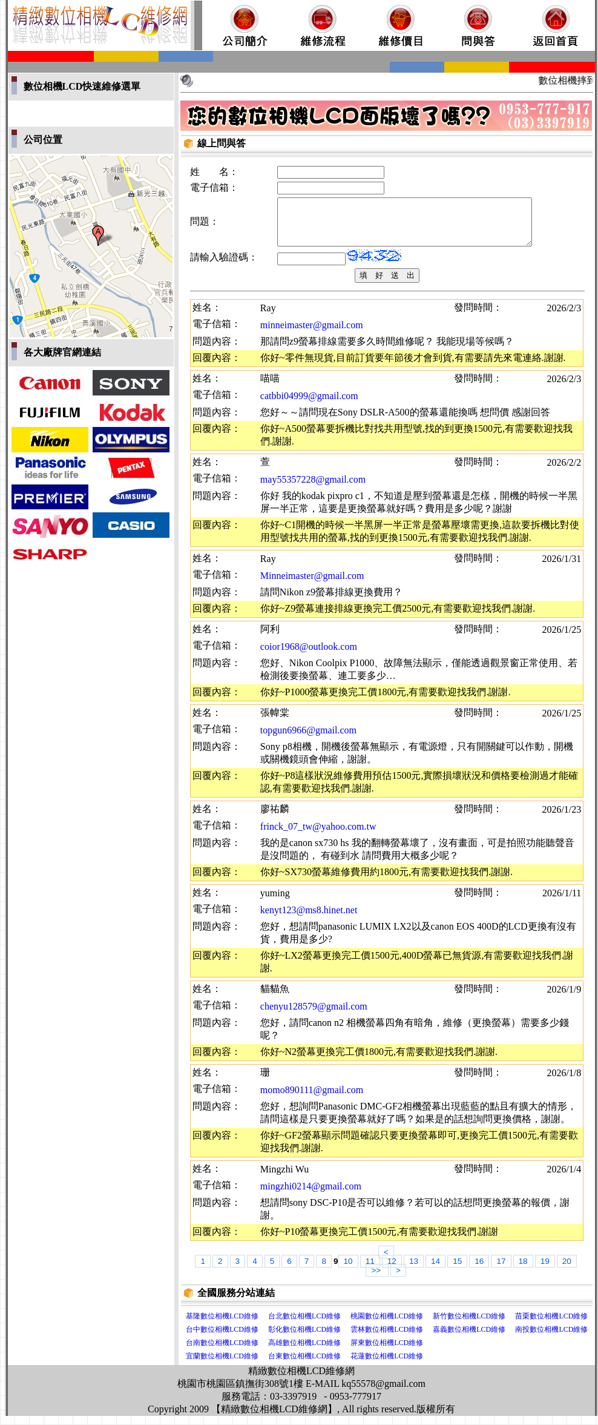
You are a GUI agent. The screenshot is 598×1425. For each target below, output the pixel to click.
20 (566, 1270)
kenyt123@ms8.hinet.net (309, 919)
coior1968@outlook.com (308, 655)
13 (413, 1270)
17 (500, 1270)
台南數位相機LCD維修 (222, 1351)
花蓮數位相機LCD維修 (386, 1365)
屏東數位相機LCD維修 (386, 1351)
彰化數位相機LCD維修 (304, 1338)
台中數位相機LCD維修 (222, 1338)
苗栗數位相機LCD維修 (551, 1325)
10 (348, 1270)
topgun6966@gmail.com (308, 739)
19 (545, 1270)
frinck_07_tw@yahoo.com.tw (318, 835)
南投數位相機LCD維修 (551, 1338)
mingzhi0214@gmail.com (310, 1195)
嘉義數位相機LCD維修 (469, 1338)
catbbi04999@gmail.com (309, 405)
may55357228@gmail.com (313, 488)
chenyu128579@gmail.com (313, 1015)
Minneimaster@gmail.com (312, 585)
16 (479, 1270)
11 (370, 1270)
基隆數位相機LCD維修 (222, 1325)
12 (391, 1270)
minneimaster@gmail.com (311, 334)
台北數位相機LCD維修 (304, 1325)
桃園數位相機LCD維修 (386, 1325)
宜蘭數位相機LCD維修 (222, 1365)
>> (377, 1279)
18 (523, 1270)
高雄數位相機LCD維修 (304, 1351)
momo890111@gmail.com (311, 1099)
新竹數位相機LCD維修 (469, 1325)
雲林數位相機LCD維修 (386, 1338)
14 (435, 1270)
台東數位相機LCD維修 (304, 1365)
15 (457, 1270)
